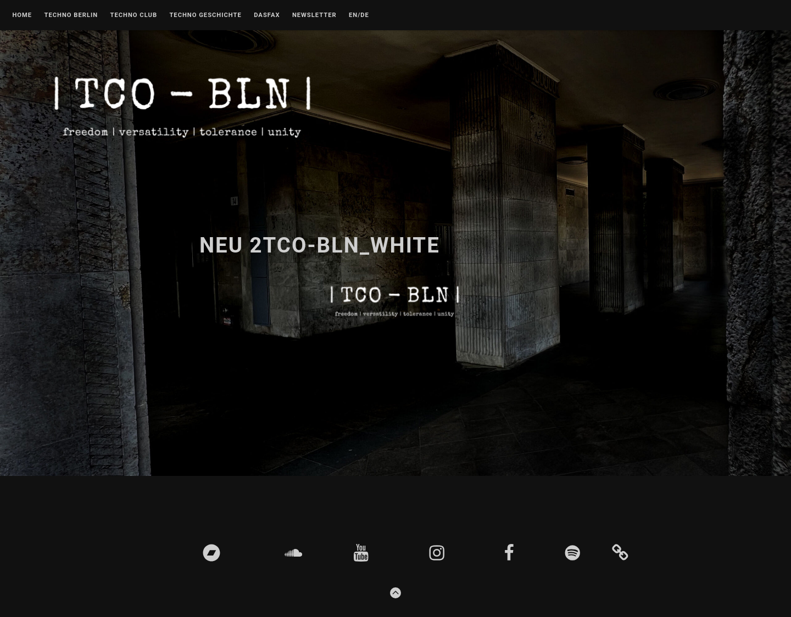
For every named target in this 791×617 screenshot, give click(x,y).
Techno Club (133, 15)
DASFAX (267, 15)
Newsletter (314, 15)
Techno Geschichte (205, 15)
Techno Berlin (71, 15)
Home (22, 15)
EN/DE (359, 15)
